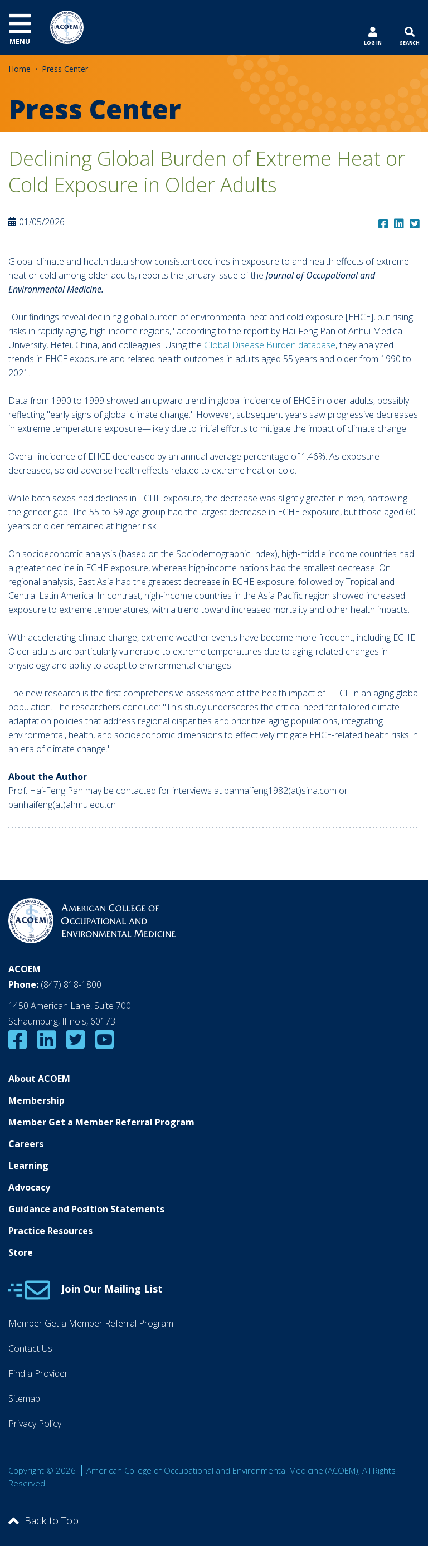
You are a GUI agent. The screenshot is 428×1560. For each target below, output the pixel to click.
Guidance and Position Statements (86, 1209)
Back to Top (43, 1520)
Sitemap (24, 1398)
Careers (25, 1144)
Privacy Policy (34, 1423)
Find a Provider (38, 1373)
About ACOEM (39, 1078)
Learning (28, 1165)
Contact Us (30, 1348)
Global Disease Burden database (269, 345)
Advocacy (29, 1187)
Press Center (65, 69)
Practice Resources (50, 1231)
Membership (36, 1100)
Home (19, 69)
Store (20, 1252)
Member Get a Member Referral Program (101, 1122)
